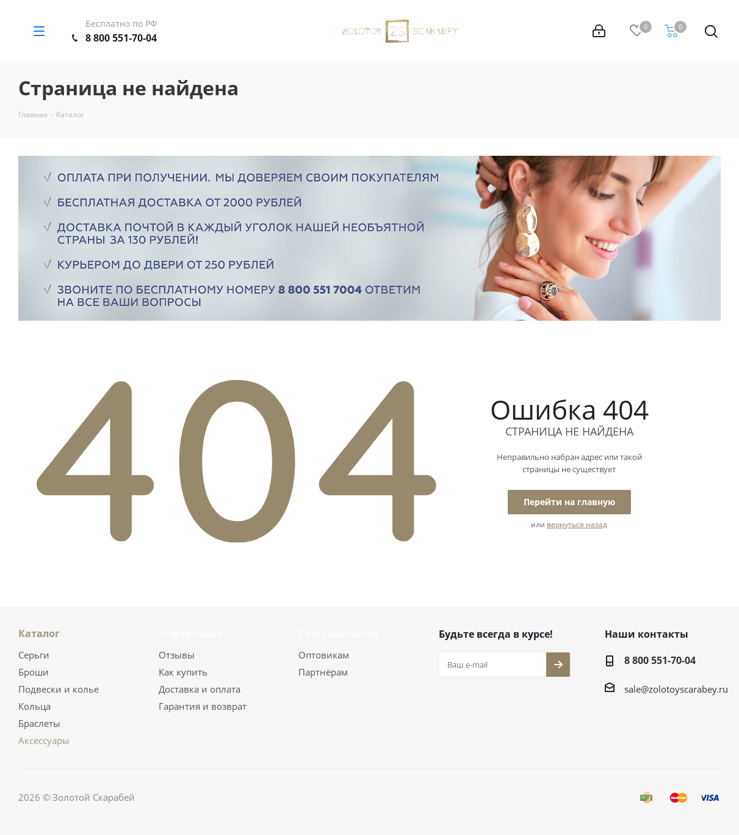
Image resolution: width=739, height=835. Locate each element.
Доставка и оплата (199, 689)
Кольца (34, 706)
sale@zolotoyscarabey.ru (676, 689)
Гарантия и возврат (203, 706)
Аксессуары (44, 740)
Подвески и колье (58, 689)
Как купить (183, 672)
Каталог (39, 633)
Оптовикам (323, 655)
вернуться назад (577, 524)
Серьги (33, 655)
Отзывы (177, 655)
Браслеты (39, 723)
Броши (33, 672)
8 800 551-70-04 (121, 38)
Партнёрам (323, 672)
